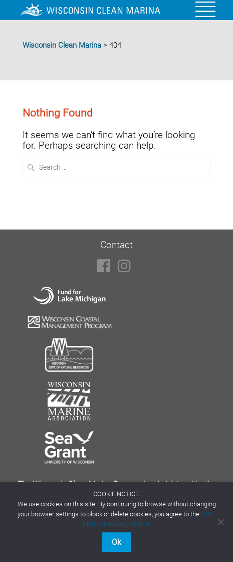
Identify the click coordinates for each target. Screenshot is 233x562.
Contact (116, 245)
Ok (116, 542)
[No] (220, 522)
